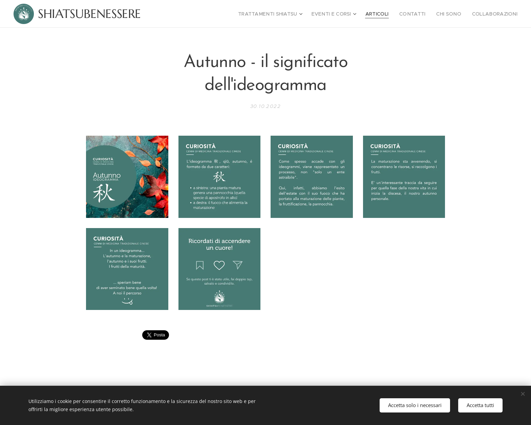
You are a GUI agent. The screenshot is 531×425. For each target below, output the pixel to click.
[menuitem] (287, 13)
